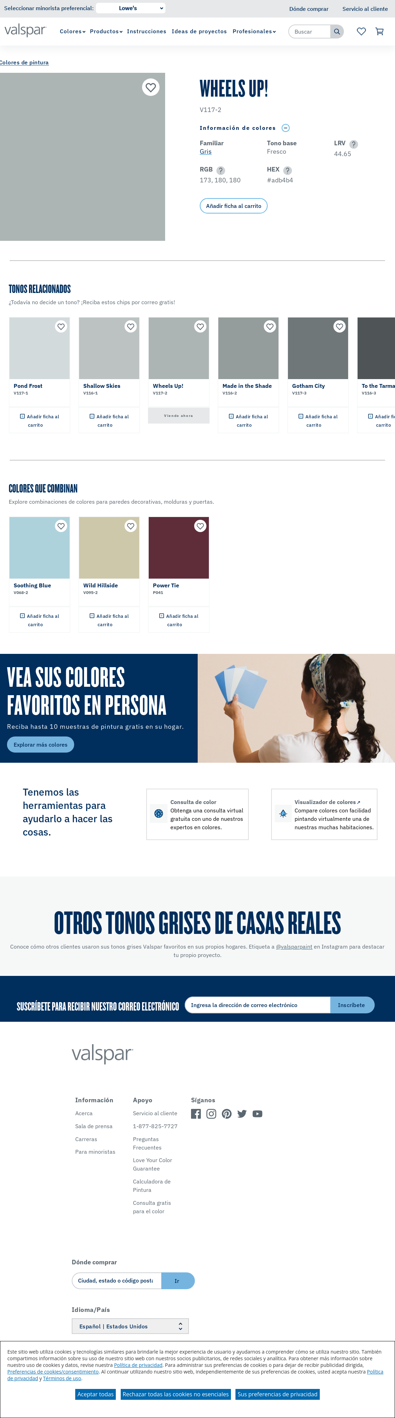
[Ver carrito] (379, 31)
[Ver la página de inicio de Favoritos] (361, 31)
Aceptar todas (95, 1394)
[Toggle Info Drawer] (285, 127)
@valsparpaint (294, 946)
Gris (206, 151)
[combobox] (309, 32)
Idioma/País (91, 1310)
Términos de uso (62, 1378)
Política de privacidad (138, 1365)
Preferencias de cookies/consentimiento (53, 1371)
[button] (352, 144)
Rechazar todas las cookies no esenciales (176, 1394)
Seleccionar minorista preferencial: (49, 8)
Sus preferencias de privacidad (277, 1394)
